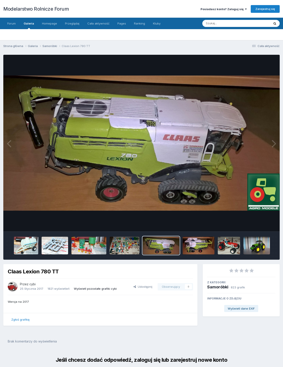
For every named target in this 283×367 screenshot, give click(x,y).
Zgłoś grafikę (20, 319)
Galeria (29, 25)
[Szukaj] (225, 23)
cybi (32, 284)
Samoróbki (217, 287)
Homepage (49, 23)
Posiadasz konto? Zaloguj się (224, 9)
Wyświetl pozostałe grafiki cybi (95, 288)
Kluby (157, 23)
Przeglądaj (72, 23)
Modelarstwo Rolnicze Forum (36, 9)
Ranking (139, 23)
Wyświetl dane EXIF (241, 308)
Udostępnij (143, 286)
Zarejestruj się (265, 9)
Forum (11, 23)
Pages (121, 23)
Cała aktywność (98, 23)
